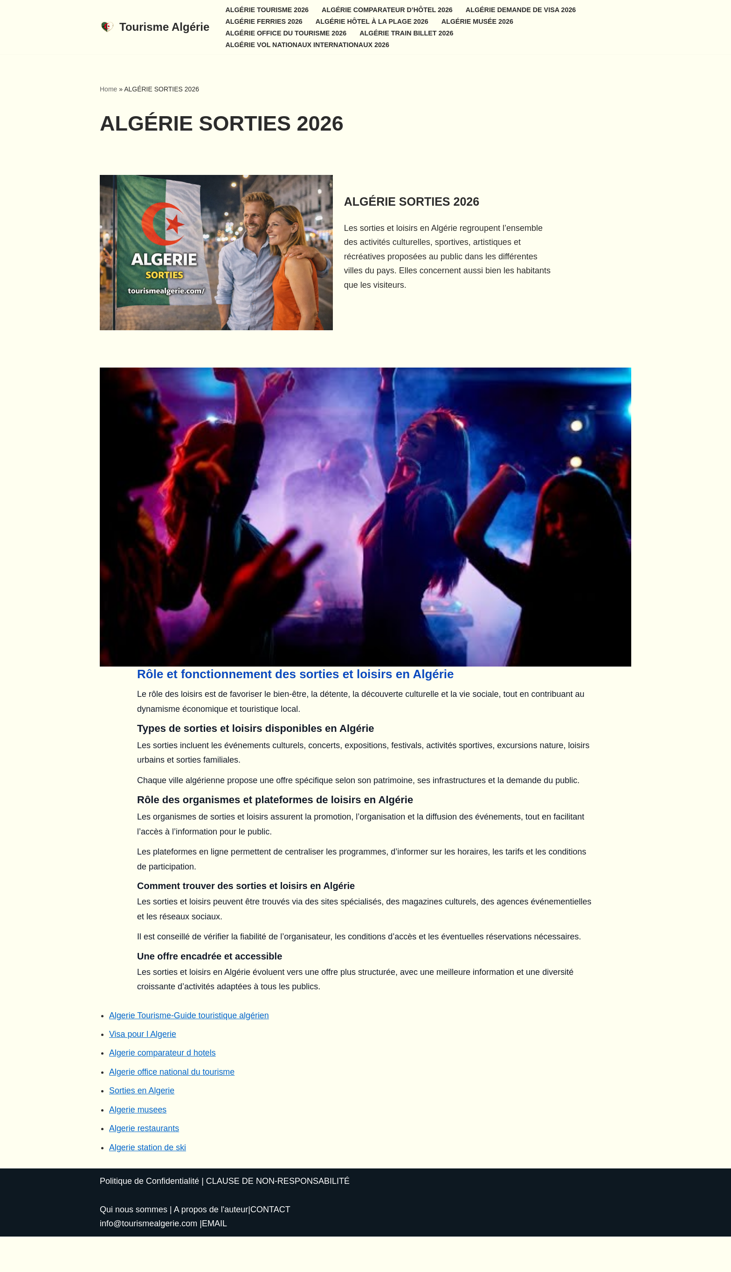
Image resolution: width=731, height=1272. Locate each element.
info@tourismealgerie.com (148, 1259)
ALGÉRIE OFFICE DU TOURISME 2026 (286, 32)
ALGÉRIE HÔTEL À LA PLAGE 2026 (372, 21)
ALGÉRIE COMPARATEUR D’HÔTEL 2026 (388, 9)
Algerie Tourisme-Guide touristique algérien (189, 1050)
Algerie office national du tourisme (172, 1107)
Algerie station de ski (147, 1183)
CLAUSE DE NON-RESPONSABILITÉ (278, 1217)
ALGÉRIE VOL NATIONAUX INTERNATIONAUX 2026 (307, 44)
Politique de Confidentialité (149, 1217)
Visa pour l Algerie (143, 1069)
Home (108, 89)
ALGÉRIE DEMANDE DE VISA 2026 (522, 9)
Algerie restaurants (144, 1163)
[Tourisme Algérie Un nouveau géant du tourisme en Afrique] (154, 27)
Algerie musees (138, 1145)
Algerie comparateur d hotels (162, 1088)
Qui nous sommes (133, 1245)
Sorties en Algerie (142, 1126)
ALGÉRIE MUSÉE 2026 (478, 21)
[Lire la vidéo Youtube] (365, 552)
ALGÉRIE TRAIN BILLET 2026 (407, 32)
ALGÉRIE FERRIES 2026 (264, 21)
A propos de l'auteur (211, 1245)
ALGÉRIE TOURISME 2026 (267, 9)
